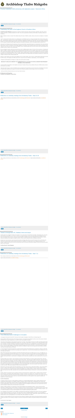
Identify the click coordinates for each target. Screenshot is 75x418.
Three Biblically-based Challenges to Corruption (14, 334)
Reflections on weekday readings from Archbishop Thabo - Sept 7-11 (19, 253)
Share (2, 25)
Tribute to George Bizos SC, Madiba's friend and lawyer (16, 232)
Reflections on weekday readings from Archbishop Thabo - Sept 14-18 (20, 155)
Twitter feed (28, 97)
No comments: (18, 90)
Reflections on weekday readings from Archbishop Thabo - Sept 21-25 (20, 95)
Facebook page (22, 97)
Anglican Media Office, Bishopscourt (8, 413)
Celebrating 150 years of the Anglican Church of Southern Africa (18, 29)
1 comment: (18, 403)
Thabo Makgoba (4, 414)
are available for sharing (14, 257)
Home (24, 408)
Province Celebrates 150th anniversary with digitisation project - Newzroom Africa (23, 9)
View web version (24, 410)
